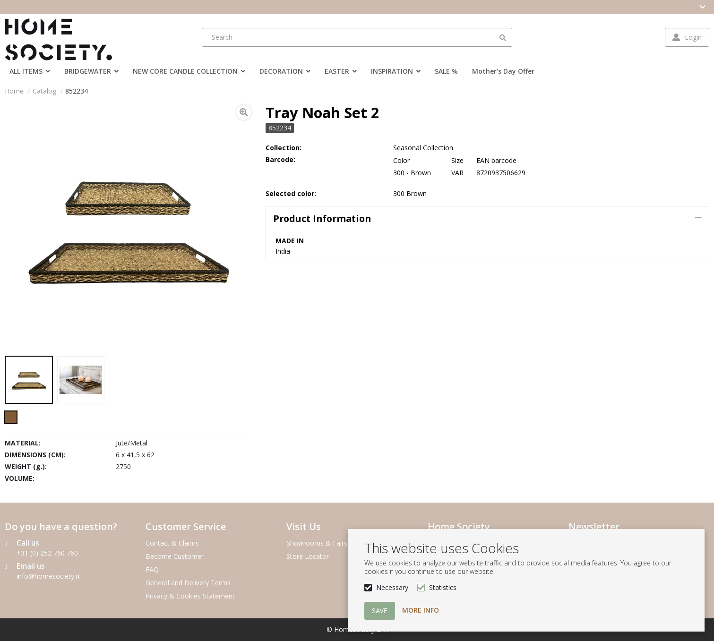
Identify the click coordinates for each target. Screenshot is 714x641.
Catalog (44, 90)
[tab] (487, 218)
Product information (322, 218)
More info (420, 610)
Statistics (442, 587)
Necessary (392, 587)
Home (14, 90)
